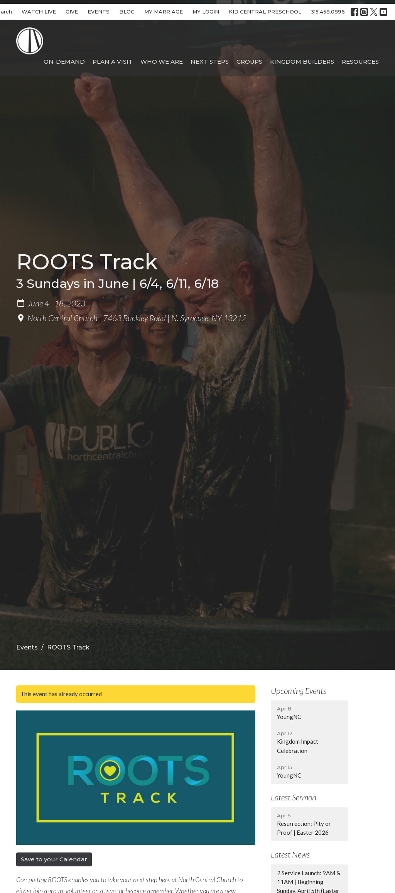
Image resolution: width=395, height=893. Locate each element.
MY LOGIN (205, 11)
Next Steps (210, 61)
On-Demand (64, 61)
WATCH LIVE (39, 11)
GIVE (72, 11)
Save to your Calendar (54, 859)
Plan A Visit (113, 61)
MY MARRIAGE (163, 11)
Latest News (290, 854)
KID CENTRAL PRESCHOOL (265, 11)
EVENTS (99, 11)
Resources (360, 61)
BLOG (127, 11)
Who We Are (161, 61)
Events (27, 647)
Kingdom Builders (302, 61)
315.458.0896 (328, 11)
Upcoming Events (298, 690)
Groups (249, 61)
